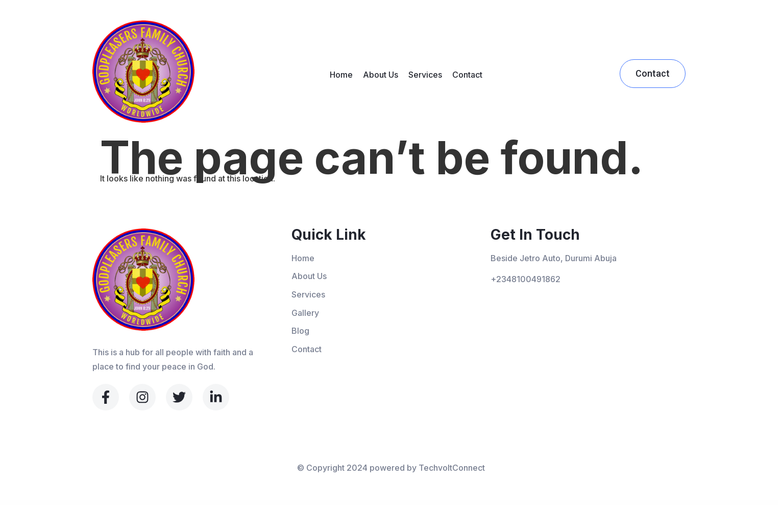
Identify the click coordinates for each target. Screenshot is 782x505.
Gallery (305, 313)
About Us (380, 75)
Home (341, 75)
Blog (300, 331)
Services (425, 75)
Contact (467, 75)
